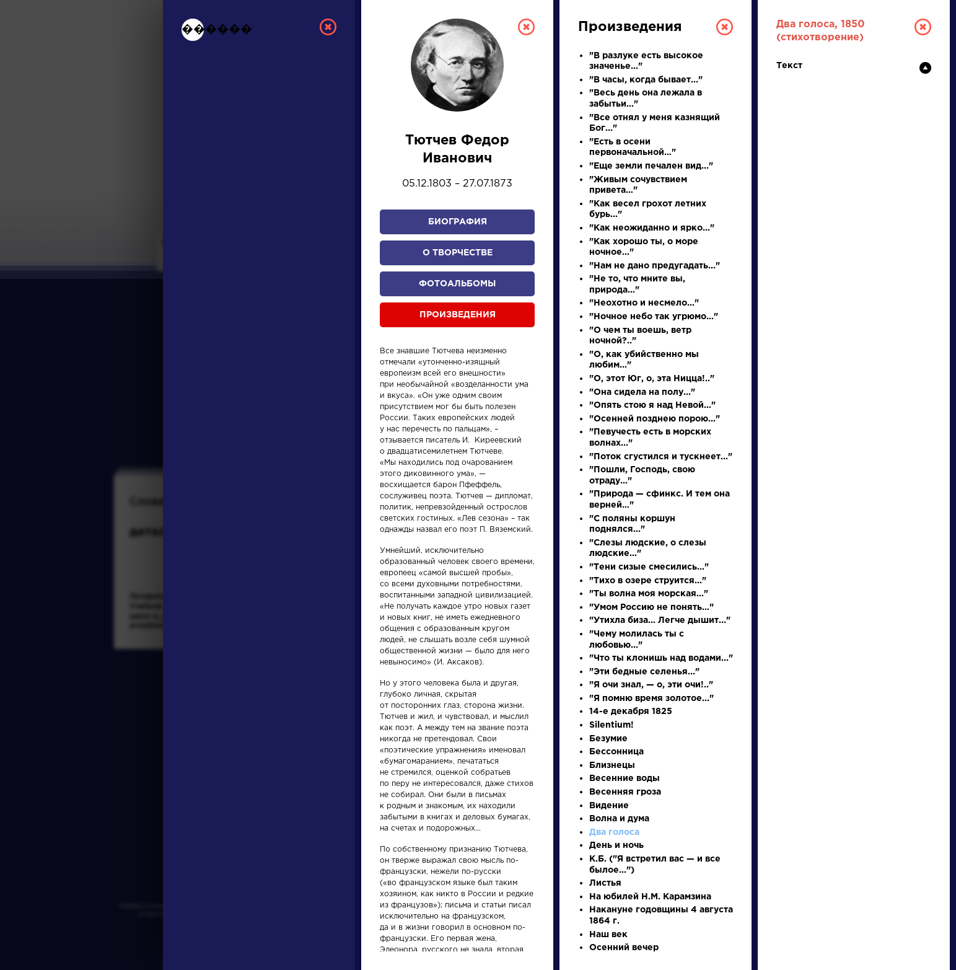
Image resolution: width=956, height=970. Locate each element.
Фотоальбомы (457, 284)
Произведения (457, 315)
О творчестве (458, 253)
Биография (457, 222)
